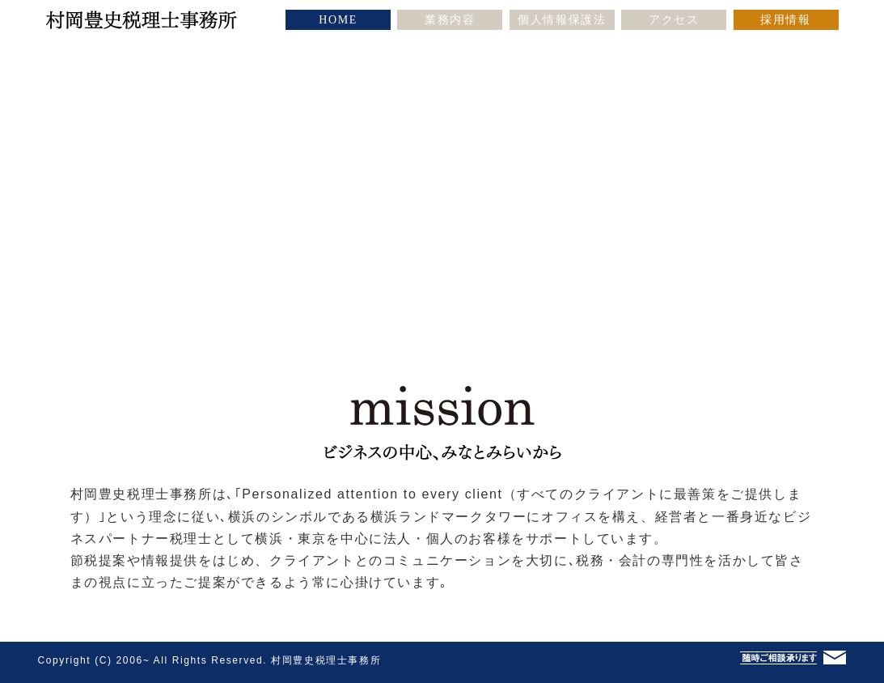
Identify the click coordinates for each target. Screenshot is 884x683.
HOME (338, 20)
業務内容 (450, 20)
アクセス (674, 20)
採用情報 (785, 20)
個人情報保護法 (562, 20)
